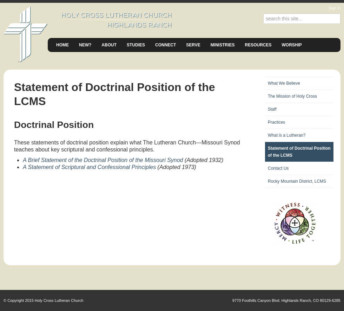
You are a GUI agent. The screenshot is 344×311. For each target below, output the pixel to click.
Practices (276, 122)
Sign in (334, 8)
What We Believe (284, 83)
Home (62, 45)
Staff (272, 109)
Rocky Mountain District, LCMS (297, 181)
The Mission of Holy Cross (292, 96)
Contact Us (278, 168)
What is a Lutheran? (286, 135)
